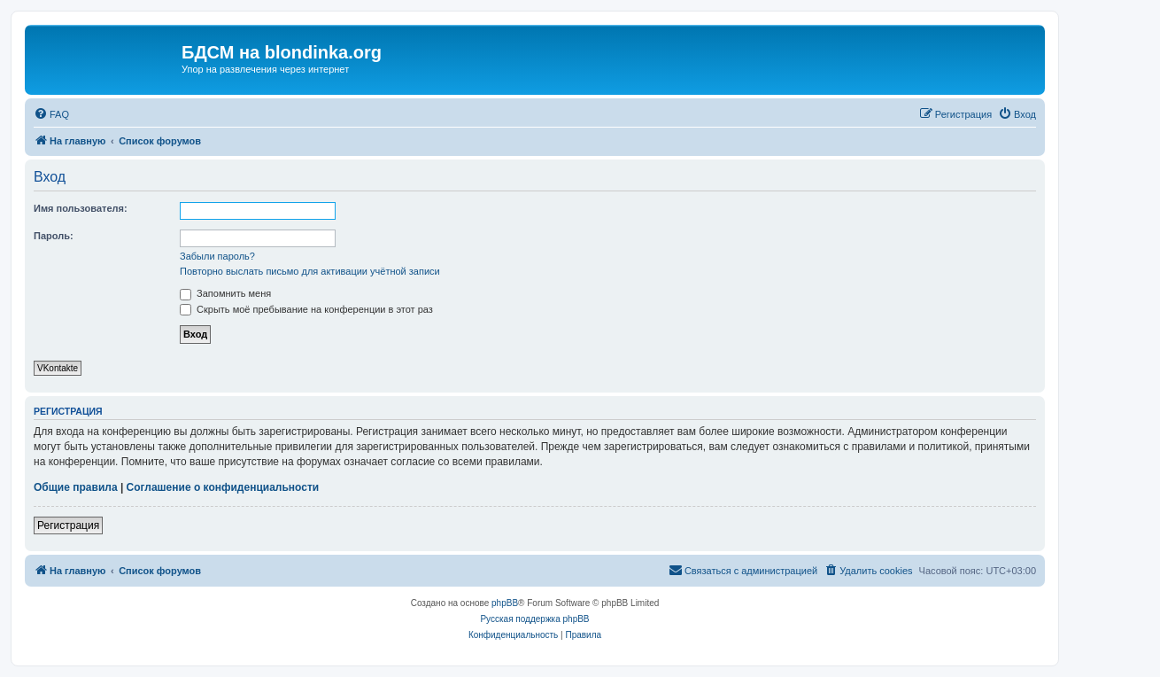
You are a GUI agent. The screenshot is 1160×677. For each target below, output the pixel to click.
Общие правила (76, 487)
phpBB (504, 603)
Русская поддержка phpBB (534, 619)
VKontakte (57, 368)
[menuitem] (51, 114)
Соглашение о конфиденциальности (223, 487)
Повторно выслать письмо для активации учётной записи (310, 271)
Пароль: (53, 235)
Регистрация (68, 525)
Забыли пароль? (217, 256)
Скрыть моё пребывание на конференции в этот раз (306, 309)
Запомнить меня (225, 293)
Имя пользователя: (81, 208)
